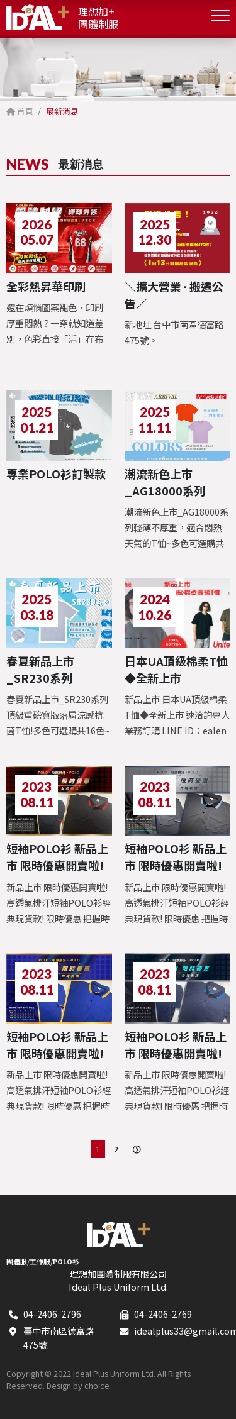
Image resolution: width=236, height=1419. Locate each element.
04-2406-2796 (52, 1313)
